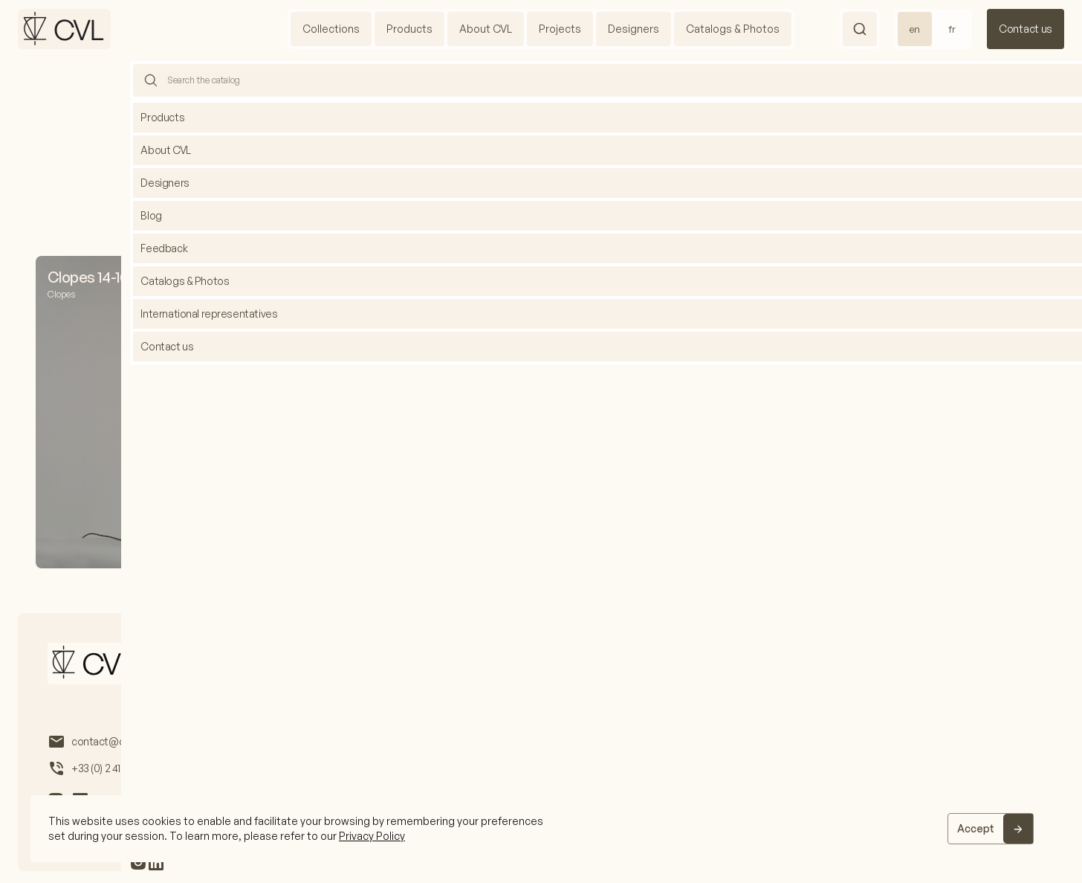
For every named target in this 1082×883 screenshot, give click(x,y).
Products (409, 28)
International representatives (687, 664)
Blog (581, 664)
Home (521, 94)
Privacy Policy (372, 835)
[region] (541, 828)
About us (266, 664)
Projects (560, 28)
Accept (975, 828)
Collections (331, 28)
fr (952, 29)
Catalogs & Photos (733, 28)
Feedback (805, 664)
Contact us (1025, 28)
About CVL (485, 28)
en (915, 29)
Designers (633, 28)
